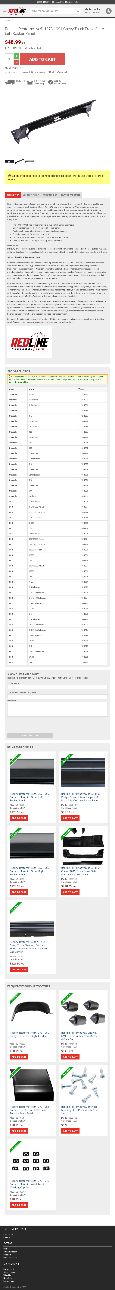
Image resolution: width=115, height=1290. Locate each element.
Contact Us (58, 2)
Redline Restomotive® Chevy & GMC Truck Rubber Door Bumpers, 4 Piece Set (81, 1036)
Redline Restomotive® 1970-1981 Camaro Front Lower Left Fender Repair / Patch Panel (29, 1110)
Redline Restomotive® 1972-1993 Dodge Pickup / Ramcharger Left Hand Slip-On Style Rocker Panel (81, 797)
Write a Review (38, 72)
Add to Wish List (58, 72)
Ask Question (30, 735)
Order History (9, 1272)
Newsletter (8, 1278)
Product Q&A (50, 195)
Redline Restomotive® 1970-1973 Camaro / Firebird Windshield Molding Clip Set (29, 1184)
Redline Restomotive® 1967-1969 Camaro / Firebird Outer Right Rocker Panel (29, 871)
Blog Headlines (10, 1258)
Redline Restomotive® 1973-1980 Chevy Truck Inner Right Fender (29, 1034)
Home (7, 21)
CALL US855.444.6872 (60, 82)
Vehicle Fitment (31, 195)
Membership (8, 1281)
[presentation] (30, 725)
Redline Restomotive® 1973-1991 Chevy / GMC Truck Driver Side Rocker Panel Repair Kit (81, 871)
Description (12, 195)
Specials (7, 1255)
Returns (6, 1237)
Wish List (7, 1275)
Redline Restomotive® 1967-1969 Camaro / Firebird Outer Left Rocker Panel (29, 797)
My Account (8, 1269)
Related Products (70, 195)
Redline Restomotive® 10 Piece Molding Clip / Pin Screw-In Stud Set (80, 1110)
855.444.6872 (43, 2)
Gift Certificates (10, 1252)
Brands (6, 1249)
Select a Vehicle (20, 176)
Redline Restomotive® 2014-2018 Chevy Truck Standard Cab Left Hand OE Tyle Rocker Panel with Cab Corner (29, 946)
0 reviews (23, 72)
